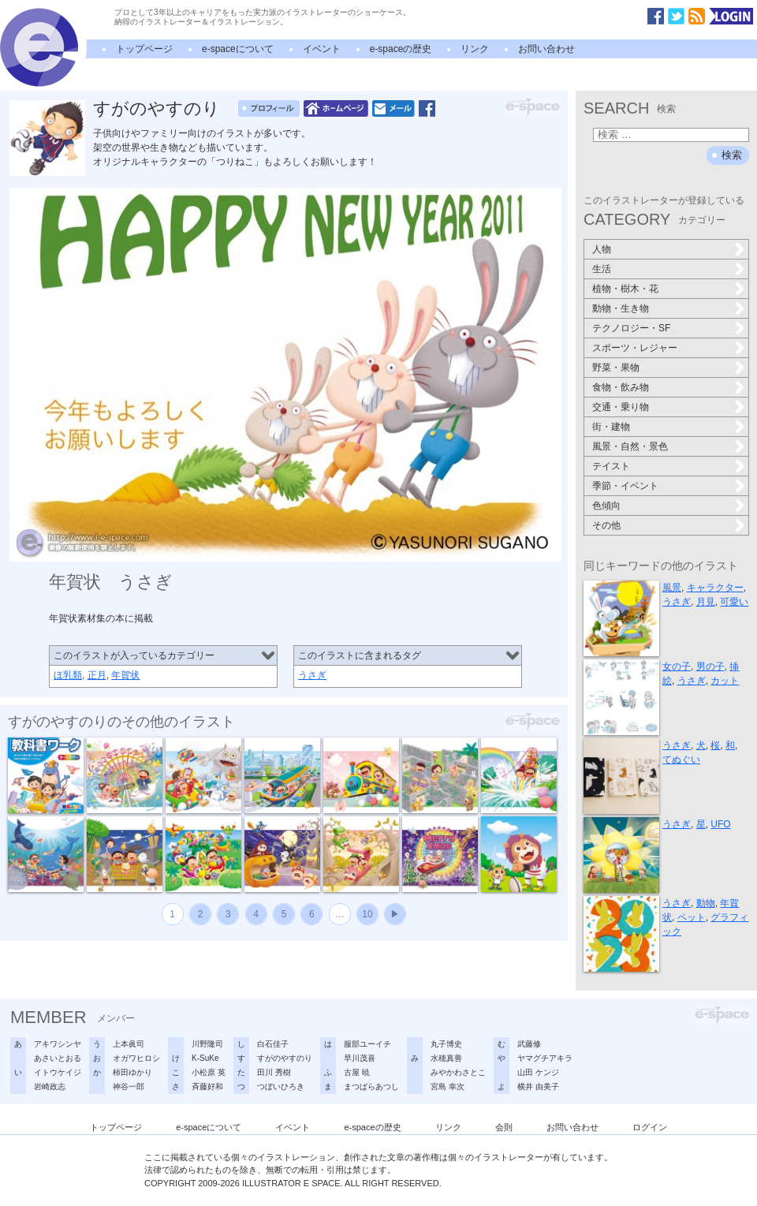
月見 (705, 601)
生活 (601, 268)
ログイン (649, 1127)
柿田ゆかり (132, 1072)
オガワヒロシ (136, 1058)
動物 (705, 903)
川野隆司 (207, 1044)
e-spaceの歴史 (401, 48)
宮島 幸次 (447, 1086)
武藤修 (529, 1044)
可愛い (734, 601)
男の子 (710, 666)
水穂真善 (446, 1058)
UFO (720, 824)
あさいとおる (57, 1058)
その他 (606, 525)
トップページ (144, 48)
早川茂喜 (359, 1058)
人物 (601, 249)
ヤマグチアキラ (544, 1058)
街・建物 (611, 426)
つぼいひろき (280, 1086)
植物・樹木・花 (625, 288)
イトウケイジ (57, 1072)
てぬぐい (681, 759)
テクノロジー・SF (631, 328)
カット (724, 680)
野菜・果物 (616, 367)
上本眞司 (128, 1044)
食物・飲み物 (620, 387)
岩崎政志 (49, 1086)
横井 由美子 (538, 1086)
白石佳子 (273, 1044)
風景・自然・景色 (630, 446)
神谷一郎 (128, 1086)
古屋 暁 (357, 1072)
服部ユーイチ (367, 1044)
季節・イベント (625, 485)
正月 (97, 675)
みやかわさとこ (458, 1072)
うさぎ (312, 675)
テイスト (611, 466)
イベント (322, 48)
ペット (691, 917)
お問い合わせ (546, 48)
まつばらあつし (371, 1086)
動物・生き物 (620, 308)
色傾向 (606, 505)
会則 (504, 1127)
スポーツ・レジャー (634, 347)
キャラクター (715, 587)
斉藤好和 (207, 1086)
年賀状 (125, 675)
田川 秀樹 (274, 1072)
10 (367, 914)
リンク (475, 48)
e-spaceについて (238, 48)
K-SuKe (205, 1058)
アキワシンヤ (57, 1044)
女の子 (676, 666)
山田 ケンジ (538, 1072)
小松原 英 (209, 1072)
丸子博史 (446, 1044)
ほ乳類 (68, 675)
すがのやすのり (156, 108)
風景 (671, 587)
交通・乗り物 (620, 407)
